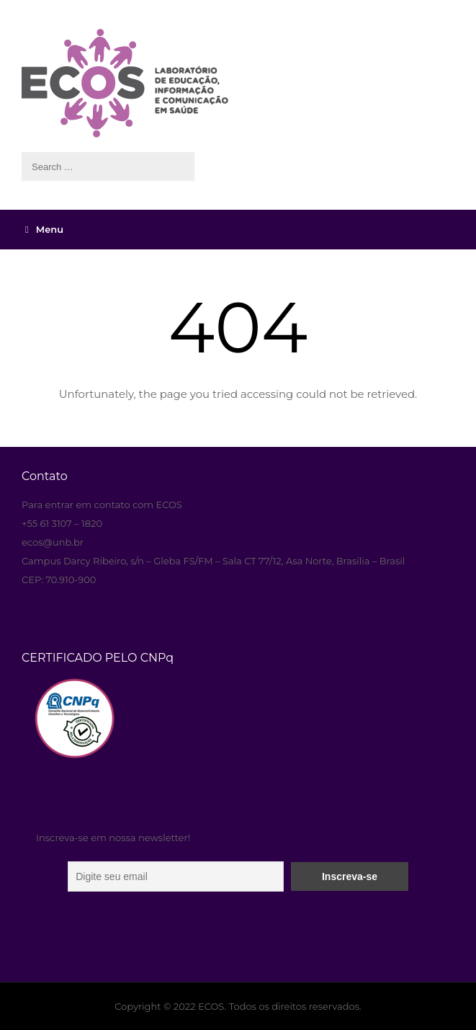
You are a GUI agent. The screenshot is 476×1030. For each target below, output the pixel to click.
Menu (44, 229)
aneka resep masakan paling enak (23, 448)
